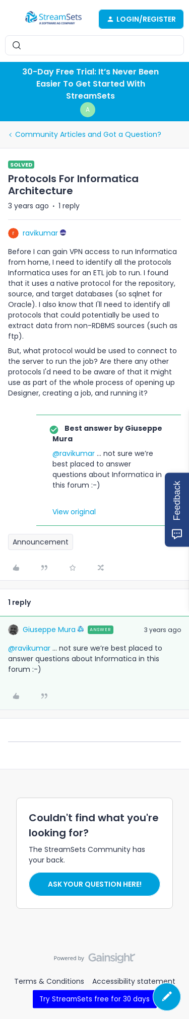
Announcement (41, 542)
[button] (11, 21)
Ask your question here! (95, 884)
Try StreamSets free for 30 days (94, 998)
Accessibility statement (133, 981)
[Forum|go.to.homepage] (53, 19)
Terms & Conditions (49, 981)
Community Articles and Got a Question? (88, 134)
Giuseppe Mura (49, 629)
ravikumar (40, 233)
